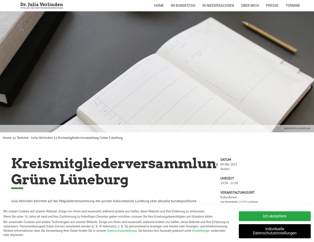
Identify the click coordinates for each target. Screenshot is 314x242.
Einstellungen (201, 230)
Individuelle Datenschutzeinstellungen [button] (275, 230)
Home (7, 137)
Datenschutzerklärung (122, 230)
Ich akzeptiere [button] (274, 215)
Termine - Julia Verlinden (35, 137)
